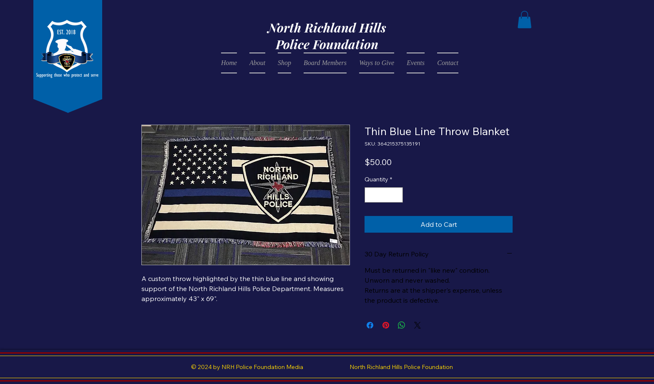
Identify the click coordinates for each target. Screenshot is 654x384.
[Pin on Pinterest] (386, 325)
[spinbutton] (383, 195)
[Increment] (396, 195)
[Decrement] (371, 195)
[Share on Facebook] (370, 325)
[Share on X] (418, 325)
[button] (524, 19)
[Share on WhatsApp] (402, 325)
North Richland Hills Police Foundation (327, 36)
